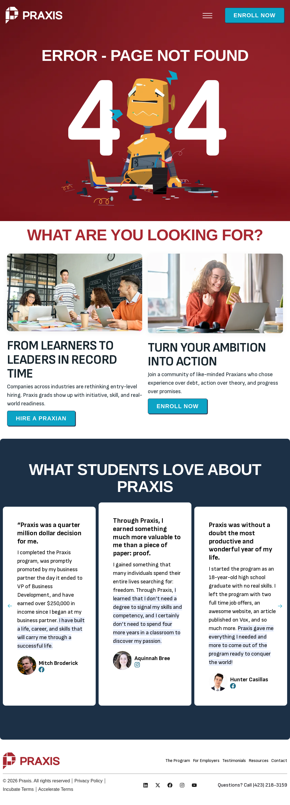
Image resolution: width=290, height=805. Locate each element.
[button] (207, 15)
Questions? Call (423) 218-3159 (252, 785)
